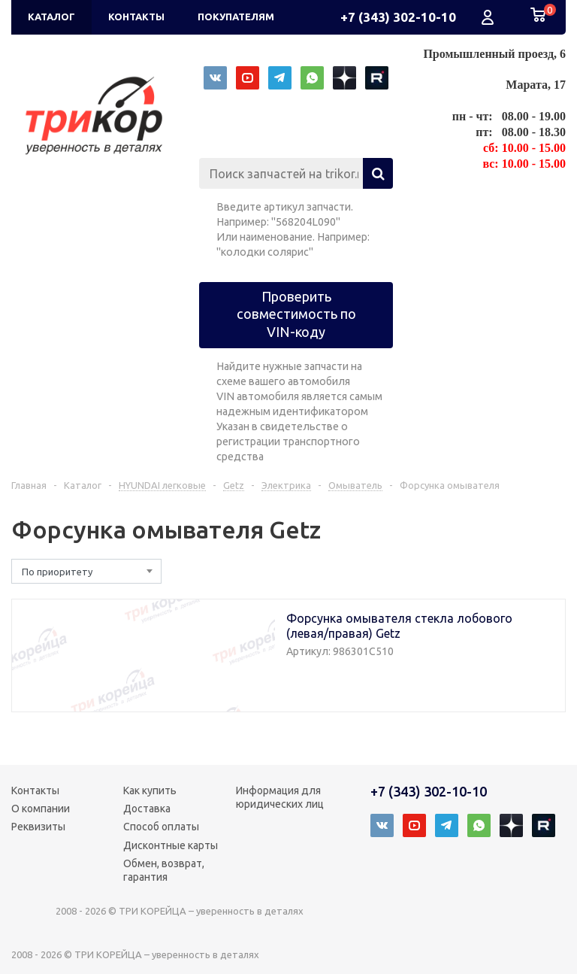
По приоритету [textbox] (57, 571)
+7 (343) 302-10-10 (398, 17)
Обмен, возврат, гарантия (163, 870)
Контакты (35, 790)
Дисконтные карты (170, 845)
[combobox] (86, 571)
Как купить (150, 790)
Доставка (147, 809)
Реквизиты (38, 827)
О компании (40, 809)
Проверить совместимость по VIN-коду (296, 314)
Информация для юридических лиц (280, 797)
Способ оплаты (161, 827)
